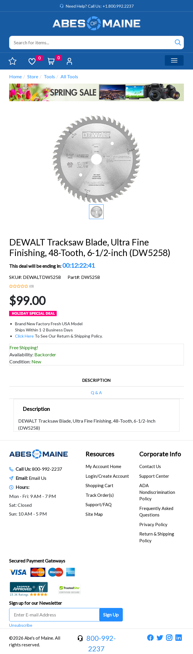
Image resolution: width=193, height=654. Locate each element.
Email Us (37, 478)
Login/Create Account (107, 476)
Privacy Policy (153, 524)
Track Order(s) (99, 495)
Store (32, 76)
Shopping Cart (99, 485)
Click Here (24, 335)
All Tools (69, 76)
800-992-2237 (47, 469)
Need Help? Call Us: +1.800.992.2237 (100, 6)
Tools (49, 76)
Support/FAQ (98, 504)
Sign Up (111, 614)
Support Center (154, 476)
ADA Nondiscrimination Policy (157, 492)
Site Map (94, 514)
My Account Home (103, 466)
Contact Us (150, 466)
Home (15, 76)
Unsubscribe (20, 625)
